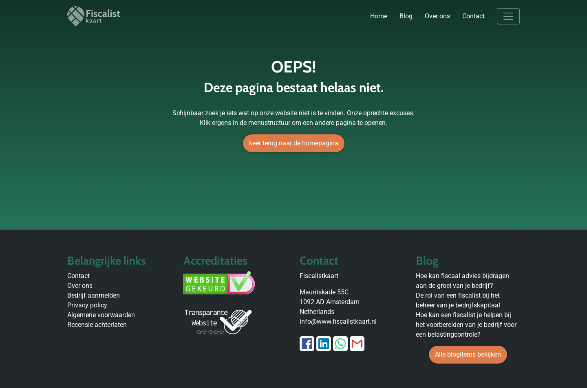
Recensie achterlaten (97, 325)
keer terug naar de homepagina (293, 143)
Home (378, 16)
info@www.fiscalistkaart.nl (338, 321)
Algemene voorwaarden (101, 315)
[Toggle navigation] (508, 16)
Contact (473, 16)
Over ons (437, 16)
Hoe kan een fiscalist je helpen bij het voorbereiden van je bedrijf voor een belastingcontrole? (466, 324)
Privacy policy (87, 305)
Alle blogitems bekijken (468, 354)
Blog (406, 16)
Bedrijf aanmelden (93, 295)
